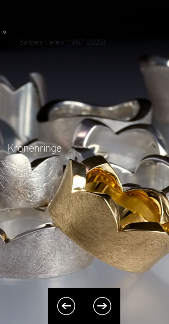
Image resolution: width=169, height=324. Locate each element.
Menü (4, 32)
